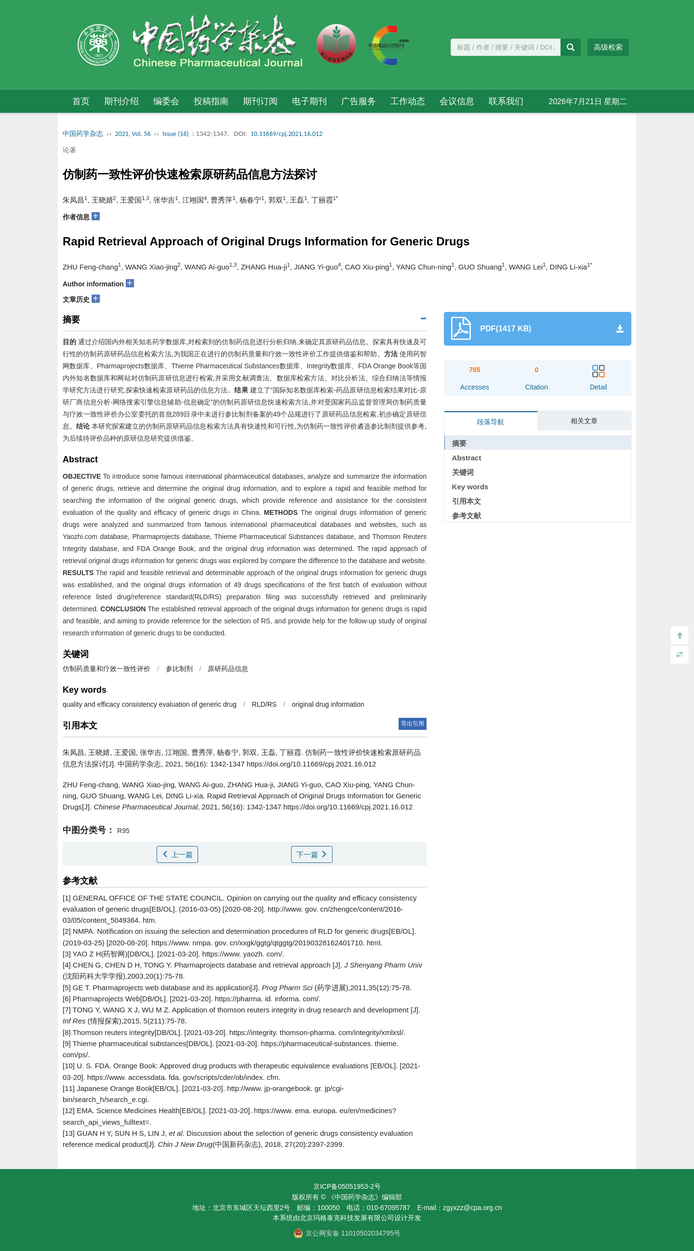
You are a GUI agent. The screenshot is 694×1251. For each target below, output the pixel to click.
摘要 (459, 443)
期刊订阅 (260, 101)
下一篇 (311, 854)
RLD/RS (264, 704)
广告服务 (358, 101)
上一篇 (177, 854)
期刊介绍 (121, 101)
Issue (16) (175, 134)
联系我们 (506, 101)
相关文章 (584, 421)
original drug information (328, 704)
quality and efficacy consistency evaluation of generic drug (150, 704)
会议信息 (457, 101)
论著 (69, 150)
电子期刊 (309, 101)
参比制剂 (179, 669)
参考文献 (466, 515)
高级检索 (608, 47)
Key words (470, 487)
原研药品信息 (228, 669)
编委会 (166, 101)
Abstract (466, 458)
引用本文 (466, 501)
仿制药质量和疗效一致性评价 (106, 669)
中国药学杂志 (83, 134)
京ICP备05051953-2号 (347, 1186)
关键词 (463, 472)
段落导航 (490, 422)
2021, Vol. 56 (133, 134)
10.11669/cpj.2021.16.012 (286, 134)
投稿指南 (211, 101)
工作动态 (407, 101)
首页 (81, 101)
